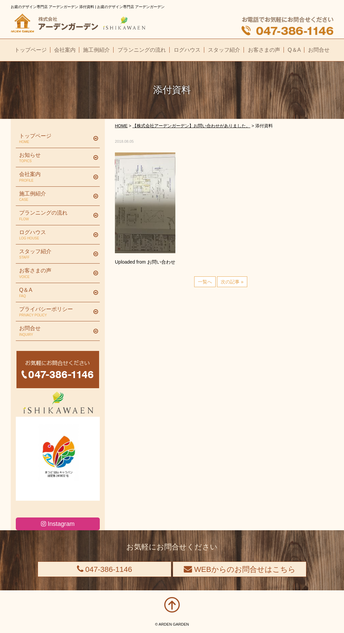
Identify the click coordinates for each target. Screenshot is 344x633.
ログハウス (55, 235)
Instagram (58, 524)
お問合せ (55, 331)
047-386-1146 (104, 569)
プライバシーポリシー (55, 312)
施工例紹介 (55, 196)
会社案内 (55, 177)
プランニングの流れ (55, 215)
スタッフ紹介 (55, 254)
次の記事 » (232, 281)
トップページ (55, 138)
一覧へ (205, 281)
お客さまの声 (55, 273)
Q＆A (55, 293)
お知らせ (55, 158)
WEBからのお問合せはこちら (240, 569)
